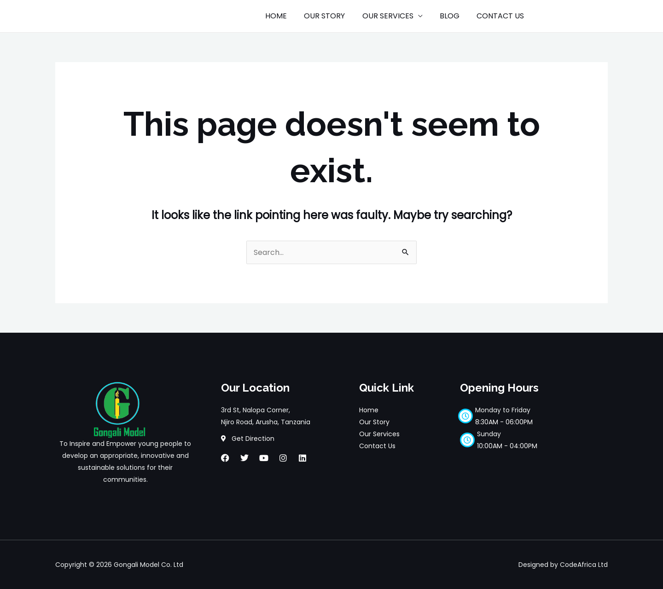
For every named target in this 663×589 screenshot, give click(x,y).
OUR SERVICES (393, 16)
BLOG (453, 16)
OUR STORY (333, 16)
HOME (287, 16)
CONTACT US (501, 16)
